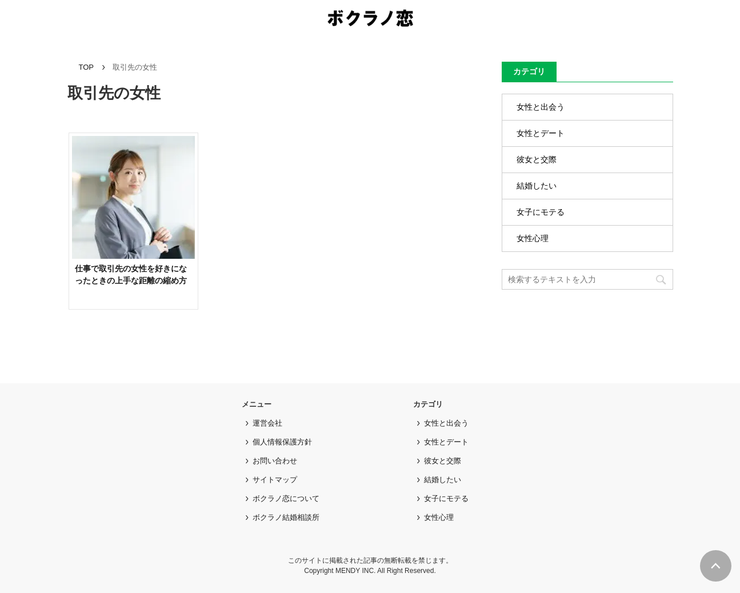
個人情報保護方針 (282, 442)
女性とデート (541, 133)
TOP (86, 67)
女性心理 (533, 238)
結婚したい (537, 185)
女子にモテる (541, 212)
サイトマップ (275, 479)
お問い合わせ (275, 460)
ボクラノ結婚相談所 (286, 517)
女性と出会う (541, 106)
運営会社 (267, 423)
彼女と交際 (537, 159)
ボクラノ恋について (286, 498)
